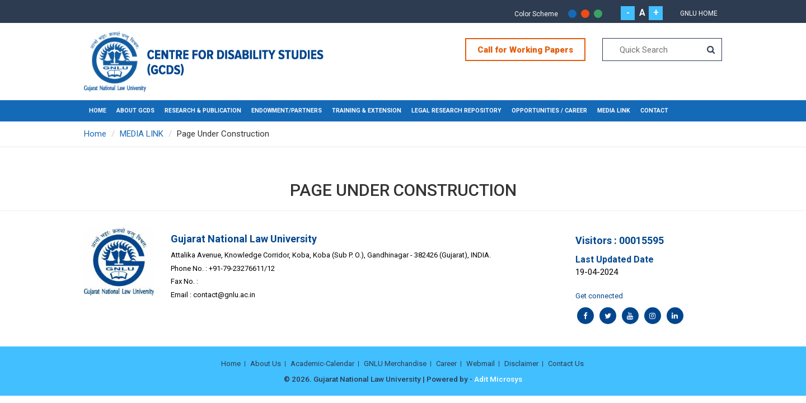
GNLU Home (699, 13)
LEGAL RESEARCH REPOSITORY (456, 110)
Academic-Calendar (322, 363)
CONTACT (654, 110)
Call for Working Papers (525, 50)
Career (446, 363)
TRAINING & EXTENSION (366, 110)
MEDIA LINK (613, 110)
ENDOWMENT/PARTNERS (286, 110)
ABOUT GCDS (135, 110)
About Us (265, 363)
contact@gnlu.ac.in (224, 294)
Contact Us (566, 363)
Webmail (480, 363)
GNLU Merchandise (395, 363)
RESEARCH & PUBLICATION (203, 110)
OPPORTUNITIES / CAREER (549, 110)
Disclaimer (521, 363)
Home (97, 110)
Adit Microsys (498, 378)
